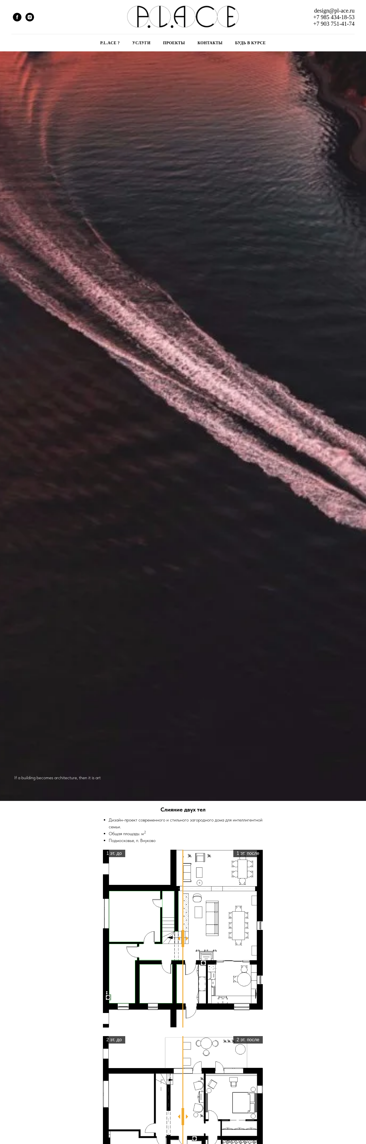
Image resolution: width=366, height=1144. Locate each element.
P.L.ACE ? (110, 43)
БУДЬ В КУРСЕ (250, 43)
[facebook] (17, 17)
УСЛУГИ (141, 43)
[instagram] (29, 17)
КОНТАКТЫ (210, 43)
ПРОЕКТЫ (174, 43)
